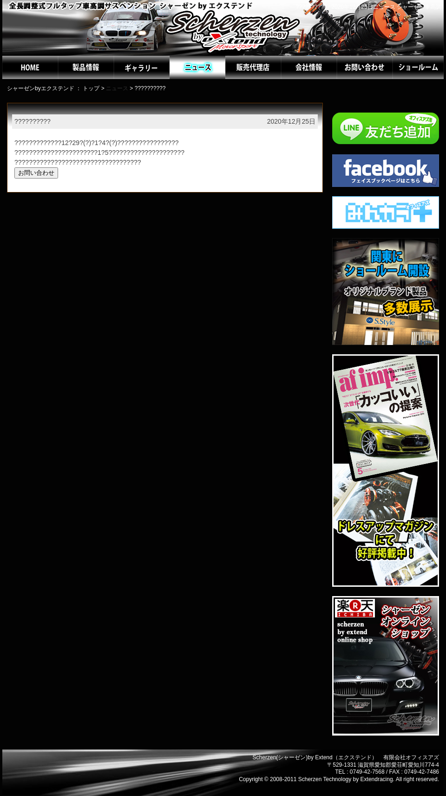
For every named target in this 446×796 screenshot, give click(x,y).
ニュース (117, 88)
